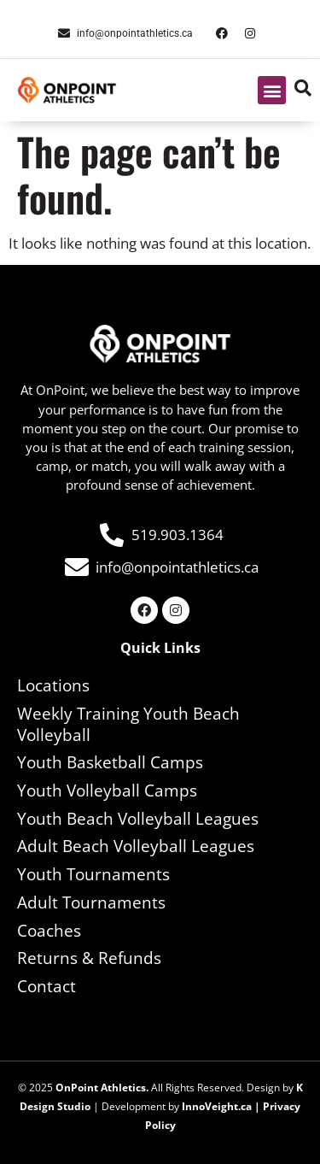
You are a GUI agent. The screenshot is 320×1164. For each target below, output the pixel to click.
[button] (272, 90)
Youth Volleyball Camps (107, 790)
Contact (46, 986)
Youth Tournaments (93, 874)
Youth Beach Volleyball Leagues (138, 819)
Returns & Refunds (89, 958)
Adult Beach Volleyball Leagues (135, 846)
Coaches (49, 931)
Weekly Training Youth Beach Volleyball (128, 724)
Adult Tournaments (91, 902)
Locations (53, 685)
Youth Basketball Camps (110, 762)
